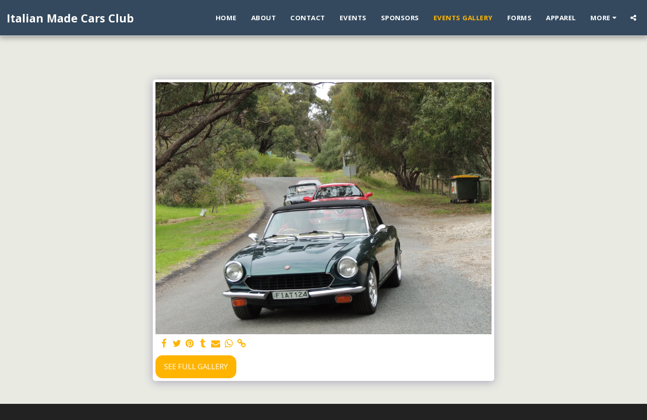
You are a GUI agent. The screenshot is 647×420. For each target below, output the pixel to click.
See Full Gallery (196, 366)
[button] (633, 17)
